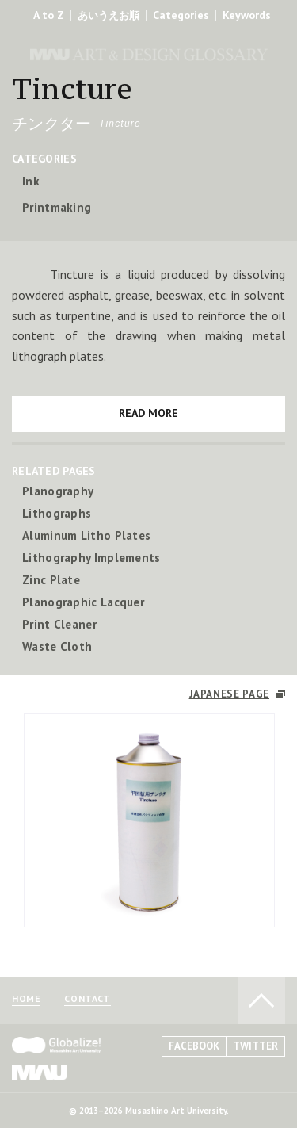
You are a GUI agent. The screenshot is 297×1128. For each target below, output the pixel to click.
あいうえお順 (108, 15)
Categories (181, 15)
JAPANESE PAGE (229, 694)
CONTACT (87, 999)
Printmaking (56, 207)
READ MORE (148, 413)
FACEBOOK (194, 1046)
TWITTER (255, 1046)
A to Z (48, 15)
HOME (26, 999)
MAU (39, 1072)
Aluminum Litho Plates (86, 535)
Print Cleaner (59, 624)
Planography (57, 491)
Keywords (247, 15)
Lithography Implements (91, 557)
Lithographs (56, 513)
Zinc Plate (51, 579)
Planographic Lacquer (83, 602)
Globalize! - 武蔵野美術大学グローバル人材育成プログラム (56, 1045)
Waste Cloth (57, 646)
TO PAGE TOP (261, 1000)
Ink (31, 181)
